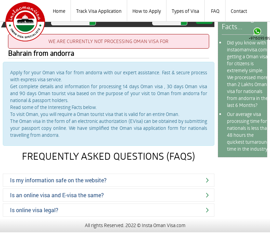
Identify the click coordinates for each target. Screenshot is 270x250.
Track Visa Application (99, 11)
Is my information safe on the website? (58, 180)
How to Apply (146, 11)
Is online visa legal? (34, 210)
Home (59, 11)
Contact (239, 11)
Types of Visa (185, 11)
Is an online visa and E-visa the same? (57, 195)
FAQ (215, 11)
